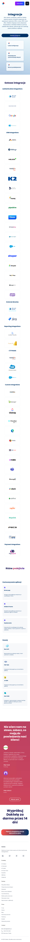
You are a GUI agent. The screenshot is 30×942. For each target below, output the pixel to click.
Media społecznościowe (6, 896)
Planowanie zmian (5, 898)
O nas (2, 908)
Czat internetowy (5, 893)
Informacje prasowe (5, 914)
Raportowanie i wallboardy (7, 900)
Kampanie (3, 889)
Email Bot (3, 872)
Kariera (3, 910)
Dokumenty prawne (5, 921)
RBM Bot (3, 875)
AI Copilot (3, 868)
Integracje (3, 877)
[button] (27, 3)
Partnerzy (3, 916)
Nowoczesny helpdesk (6, 891)
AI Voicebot (4, 866)
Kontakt (3, 919)
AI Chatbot (3, 863)
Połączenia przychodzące (7, 887)
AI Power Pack (4, 870)
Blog (2, 912)
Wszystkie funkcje (5, 884)
